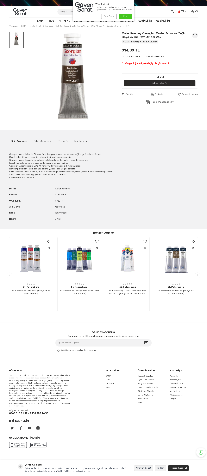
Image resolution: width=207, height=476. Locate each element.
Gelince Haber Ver (159, 83)
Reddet (160, 468)
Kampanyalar (175, 380)
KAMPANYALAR (107, 21)
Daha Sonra (109, 16)
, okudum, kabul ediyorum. (77, 350)
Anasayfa (13, 26)
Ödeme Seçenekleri (43, 141)
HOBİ (52, 21)
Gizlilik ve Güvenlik (146, 391)
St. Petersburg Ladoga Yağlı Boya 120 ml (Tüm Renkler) (176, 292)
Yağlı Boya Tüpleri (62, 26)
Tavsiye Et (157, 94)
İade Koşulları (80, 141)
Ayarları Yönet (143, 468)
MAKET (78, 21)
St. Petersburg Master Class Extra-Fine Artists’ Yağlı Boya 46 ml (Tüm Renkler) (127, 292)
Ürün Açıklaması (19, 141)
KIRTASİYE (64, 21)
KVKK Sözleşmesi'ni (68, 350)
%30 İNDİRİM (145, 21)
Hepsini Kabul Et (178, 468)
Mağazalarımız (176, 395)
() (194, 11)
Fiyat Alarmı (129, 94)
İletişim (173, 399)
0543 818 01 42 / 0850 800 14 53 (28, 413)
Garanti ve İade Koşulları (148, 387)
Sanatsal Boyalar (36, 26)
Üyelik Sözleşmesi (146, 380)
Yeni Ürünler (175, 391)
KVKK (140, 403)
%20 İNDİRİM (163, 21)
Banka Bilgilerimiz (145, 395)
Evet (125, 16)
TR (182, 11)
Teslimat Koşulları (145, 376)
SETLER (90, 21)
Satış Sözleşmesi (145, 384)
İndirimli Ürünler (176, 384)
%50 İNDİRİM (127, 21)
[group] (72, 76)
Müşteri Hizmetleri (178, 387)
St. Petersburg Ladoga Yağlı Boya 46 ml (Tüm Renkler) (79, 292)
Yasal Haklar (143, 399)
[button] (9, 275)
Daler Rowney (140, 42)
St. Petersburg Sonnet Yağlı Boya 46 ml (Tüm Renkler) (31, 292)
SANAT (41, 21)
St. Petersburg (31, 287)
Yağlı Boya (49, 26)
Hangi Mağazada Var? (160, 102)
